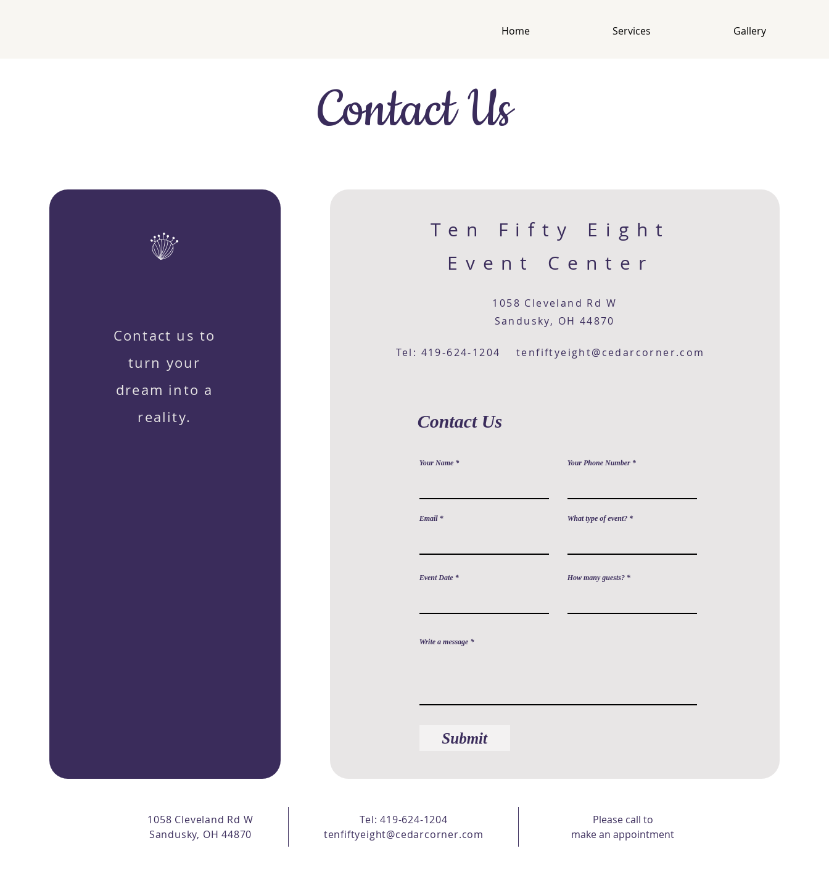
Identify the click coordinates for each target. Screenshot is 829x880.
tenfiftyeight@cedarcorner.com (610, 352)
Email (428, 518)
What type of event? (597, 518)
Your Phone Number (598, 463)
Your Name (436, 463)
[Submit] (464, 738)
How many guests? (596, 577)
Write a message (444, 641)
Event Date (436, 577)
